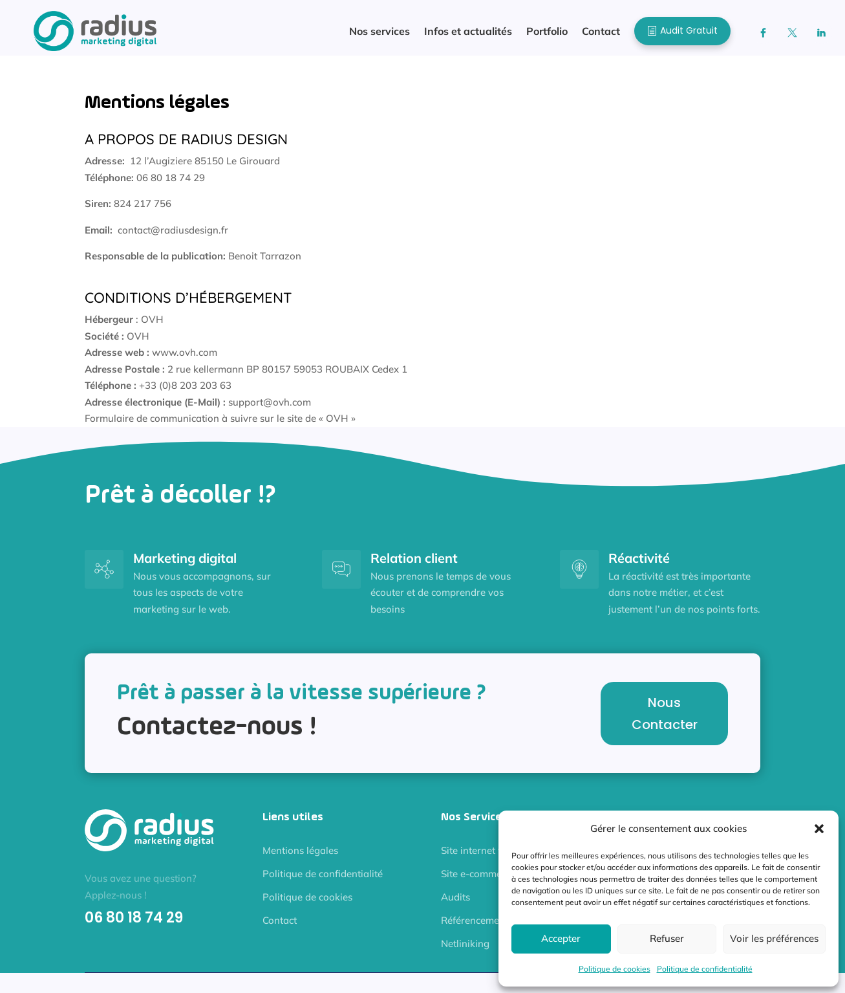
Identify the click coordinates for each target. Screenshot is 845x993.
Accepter (561, 938)
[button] (819, 828)
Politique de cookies (614, 969)
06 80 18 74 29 (134, 924)
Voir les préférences (774, 938)
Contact (279, 927)
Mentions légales (300, 857)
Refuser (667, 938)
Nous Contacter (665, 720)
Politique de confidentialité (705, 969)
